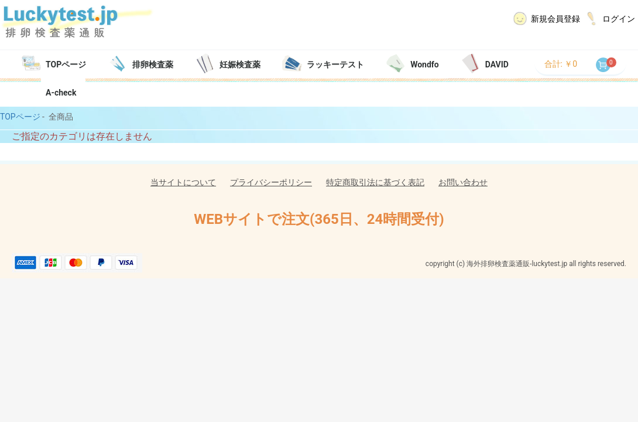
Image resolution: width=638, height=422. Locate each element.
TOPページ (66, 64)
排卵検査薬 (152, 64)
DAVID (497, 64)
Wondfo (424, 64)
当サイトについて (183, 182)
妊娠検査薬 (239, 64)
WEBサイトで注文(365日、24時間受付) (319, 219)
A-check (61, 92)
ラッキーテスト (335, 64)
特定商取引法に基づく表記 (375, 182)
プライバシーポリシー (271, 182)
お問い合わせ (463, 182)
